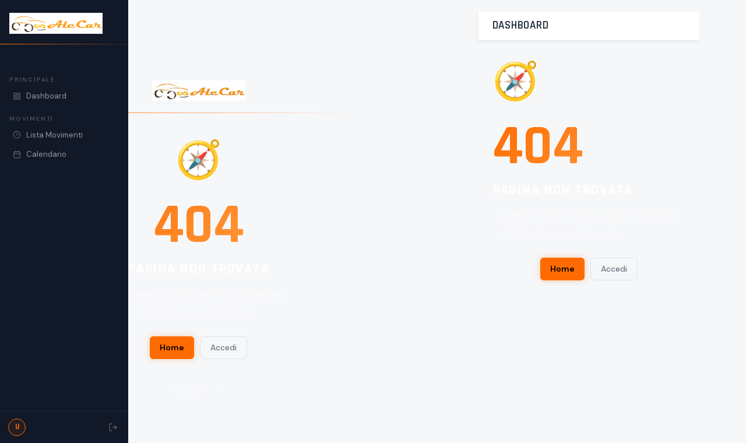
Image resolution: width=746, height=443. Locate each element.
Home (172, 347)
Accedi (223, 347)
